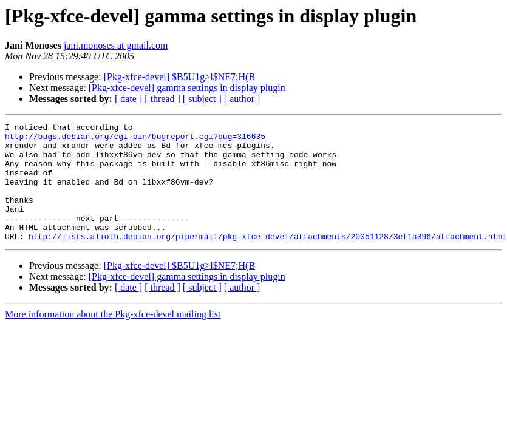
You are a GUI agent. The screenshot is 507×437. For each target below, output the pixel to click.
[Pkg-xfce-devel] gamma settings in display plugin (187, 88)
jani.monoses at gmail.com (116, 45)
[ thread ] (162, 98)
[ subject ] (202, 98)
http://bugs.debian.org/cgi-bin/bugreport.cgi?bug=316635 (135, 139)
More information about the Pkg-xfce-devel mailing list (112, 338)
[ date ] (128, 98)
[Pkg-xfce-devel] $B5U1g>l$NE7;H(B (179, 77)
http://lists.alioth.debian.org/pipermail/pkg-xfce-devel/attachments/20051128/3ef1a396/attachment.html (268, 259)
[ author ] (242, 98)
